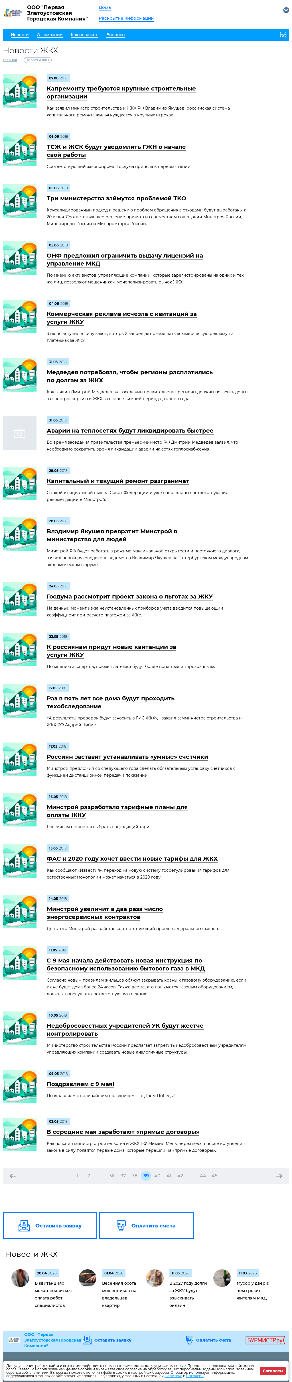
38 (134, 1176)
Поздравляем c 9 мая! (80, 1084)
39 (146, 1176)
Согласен (273, 1370)
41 (169, 1176)
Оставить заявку (112, 1340)
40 (157, 1176)
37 (123, 1176)
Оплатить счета (213, 1340)
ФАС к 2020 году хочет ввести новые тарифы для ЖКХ (132, 858)
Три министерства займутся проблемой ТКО (116, 198)
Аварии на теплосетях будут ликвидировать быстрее (130, 430)
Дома (105, 7)
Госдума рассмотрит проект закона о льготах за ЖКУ (130, 596)
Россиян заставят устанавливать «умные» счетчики (127, 756)
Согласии (195, 1376)
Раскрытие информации (126, 18)
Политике (173, 1376)
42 (180, 1176)
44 (203, 1176)
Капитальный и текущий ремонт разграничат (118, 481)
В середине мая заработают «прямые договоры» (123, 1131)
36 (112, 1176)
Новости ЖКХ (32, 1254)
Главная (10, 60)
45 (214, 1176)
